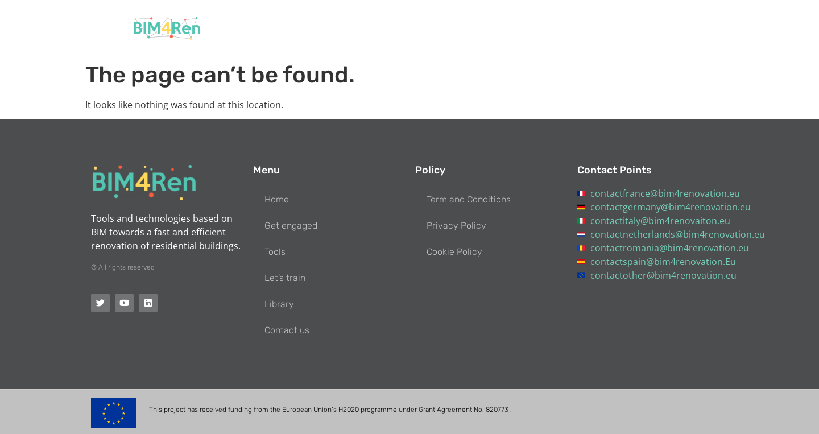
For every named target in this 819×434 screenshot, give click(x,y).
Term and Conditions (469, 199)
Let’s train (552, 28)
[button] (722, 28)
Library (611, 28)
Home (378, 28)
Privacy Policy (456, 225)
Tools (499, 28)
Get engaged (439, 28)
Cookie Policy (454, 251)
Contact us (670, 28)
